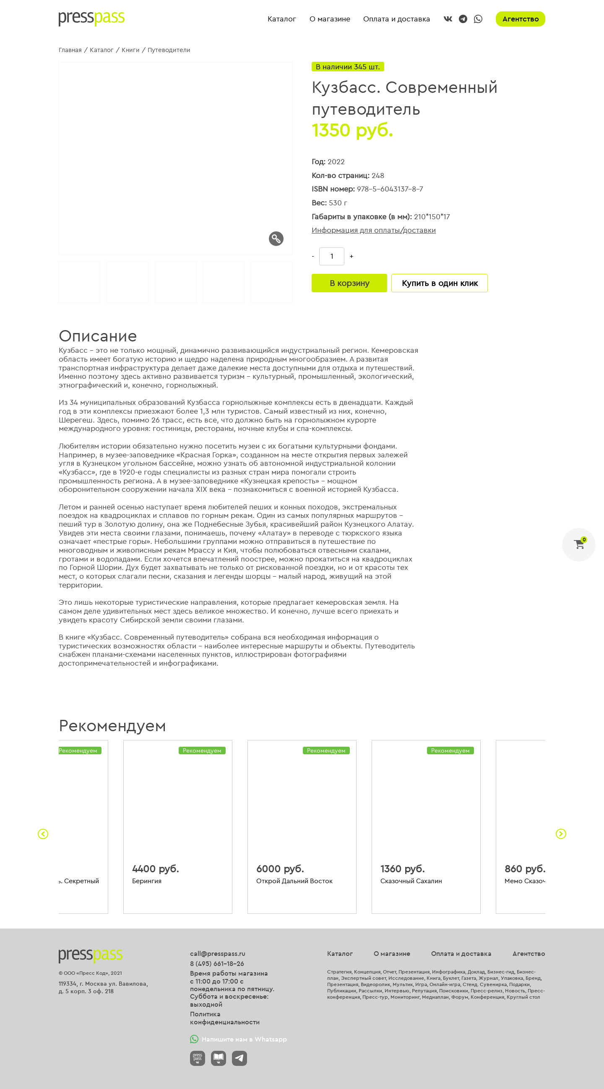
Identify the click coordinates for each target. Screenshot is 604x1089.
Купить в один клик (440, 283)
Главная (70, 49)
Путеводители (169, 49)
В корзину (350, 283)
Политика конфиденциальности (225, 1018)
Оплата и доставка (396, 19)
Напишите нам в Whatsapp (238, 1039)
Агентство (520, 19)
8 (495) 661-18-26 (217, 963)
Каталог (282, 19)
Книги (131, 49)
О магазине (330, 19)
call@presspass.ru (217, 953)
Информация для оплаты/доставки (374, 230)
